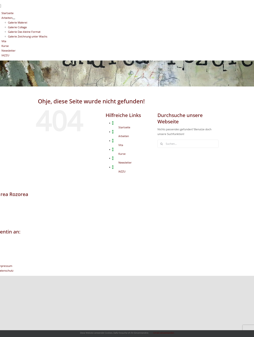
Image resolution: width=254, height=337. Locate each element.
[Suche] (161, 144)
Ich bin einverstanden (163, 332)
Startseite (124, 127)
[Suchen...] (188, 144)
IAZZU (122, 171)
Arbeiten (123, 136)
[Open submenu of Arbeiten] (13, 18)
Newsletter (125, 162)
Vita (120, 145)
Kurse (122, 154)
